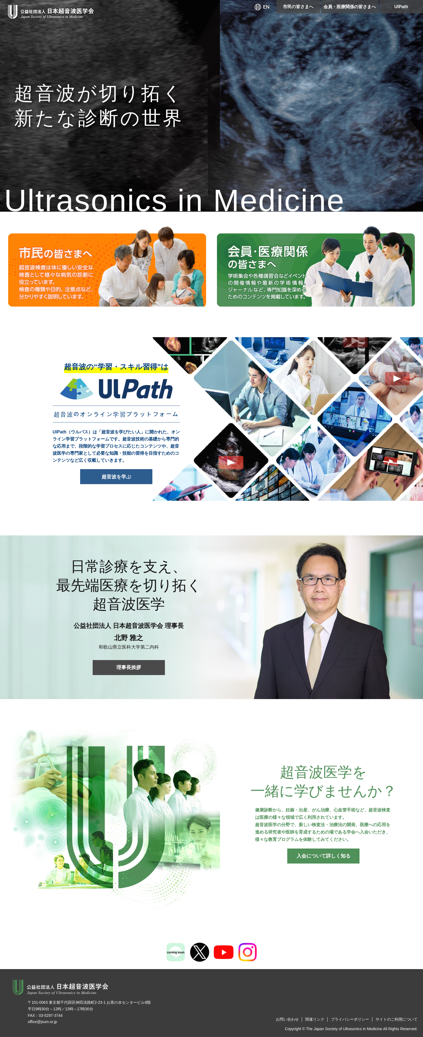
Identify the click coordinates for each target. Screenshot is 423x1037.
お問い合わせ (287, 1019)
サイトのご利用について (397, 1019)
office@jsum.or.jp (42, 1022)
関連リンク (314, 1019)
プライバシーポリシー (350, 1019)
